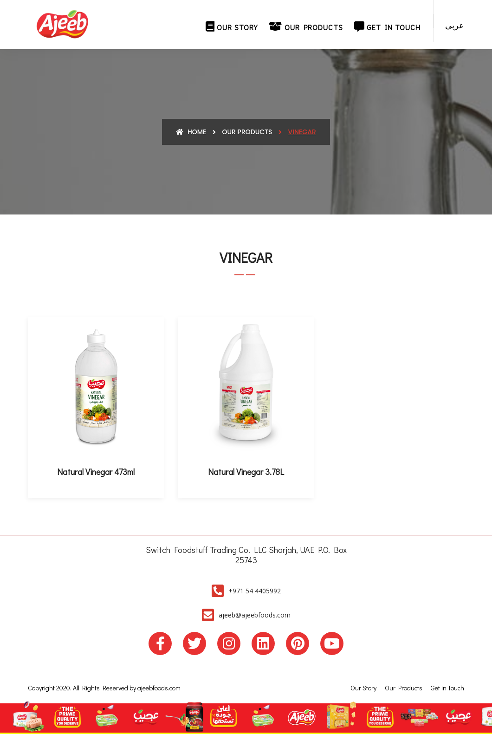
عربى (454, 25)
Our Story (232, 26)
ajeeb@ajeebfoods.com (255, 615)
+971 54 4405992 (254, 590)
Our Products (306, 26)
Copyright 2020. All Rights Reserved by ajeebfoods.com (104, 687)
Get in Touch (387, 26)
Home (191, 131)
